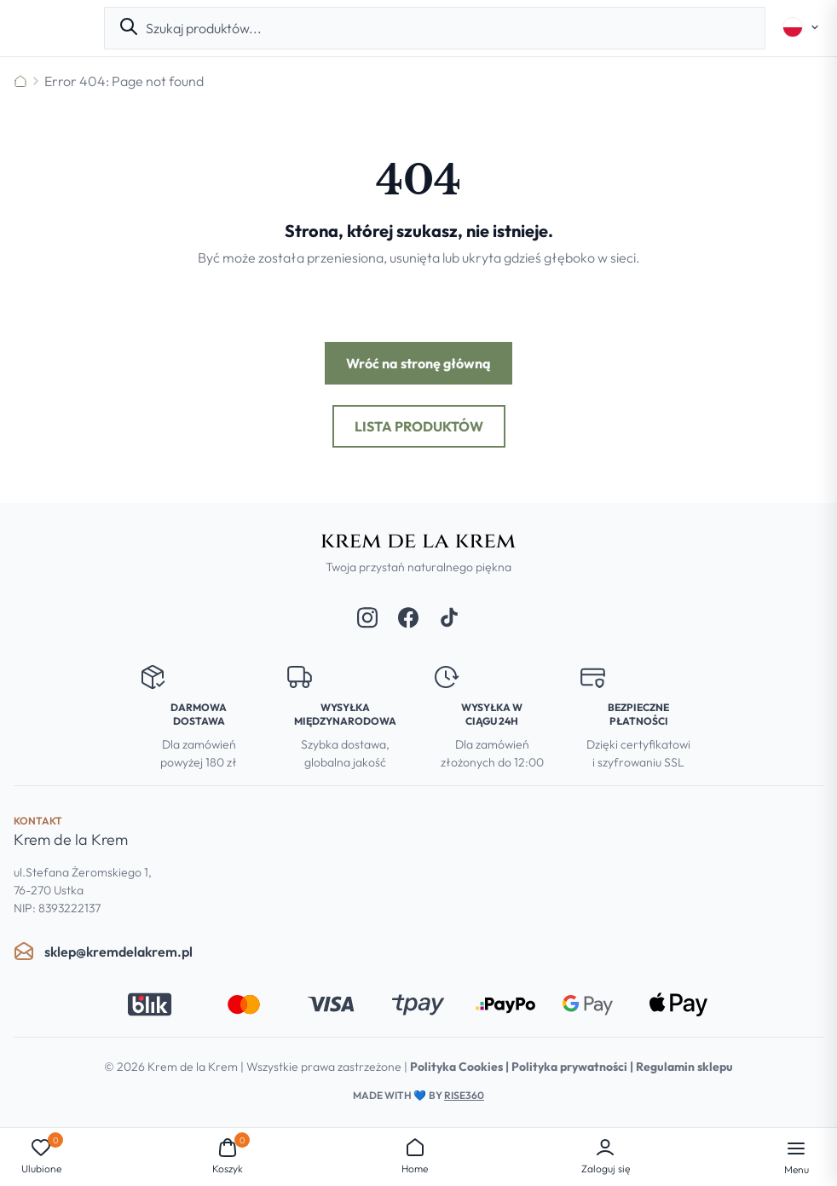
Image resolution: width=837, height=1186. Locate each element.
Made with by (418, 1095)
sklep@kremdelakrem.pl (103, 951)
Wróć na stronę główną (418, 363)
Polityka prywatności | (573, 1066)
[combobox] (448, 28)
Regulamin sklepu (684, 1066)
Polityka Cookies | (460, 1066)
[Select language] (801, 27)
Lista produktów (419, 426)
